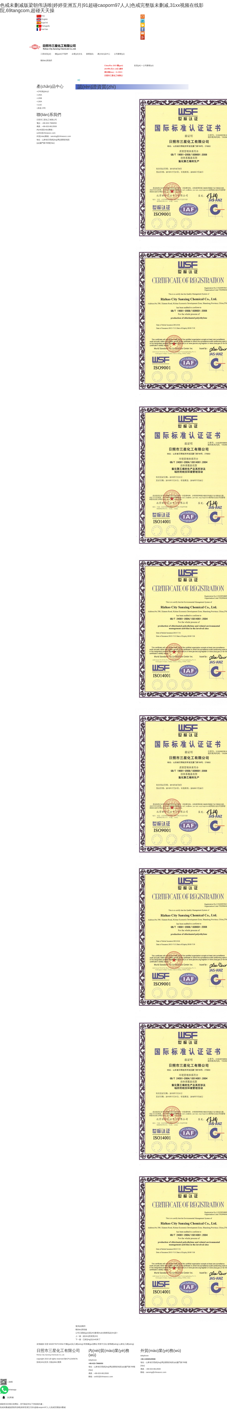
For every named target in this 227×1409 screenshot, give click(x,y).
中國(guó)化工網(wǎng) (73, 1344)
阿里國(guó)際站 (90, 1344)
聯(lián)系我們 (46, 60)
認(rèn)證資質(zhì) (90, 1336)
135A (40, 95)
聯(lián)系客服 (81, 1329)
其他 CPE (42, 108)
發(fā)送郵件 (80, 1326)
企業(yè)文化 (77, 54)
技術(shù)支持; (43, 1362)
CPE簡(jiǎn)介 (43, 91)
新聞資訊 (90, 54)
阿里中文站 (102, 1344)
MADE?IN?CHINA (56, 1344)
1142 (40, 105)
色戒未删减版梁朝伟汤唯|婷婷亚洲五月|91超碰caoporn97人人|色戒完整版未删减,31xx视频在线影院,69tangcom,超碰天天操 (102, 8)
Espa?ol (42, 23)
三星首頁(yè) (46, 54)
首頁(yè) (137, 65)
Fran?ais (42, 29)
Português (43, 26)
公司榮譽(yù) (119, 54)
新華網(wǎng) (113, 1344)
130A (40, 101)
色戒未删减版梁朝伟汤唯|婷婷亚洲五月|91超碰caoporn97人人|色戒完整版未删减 (33, 1407)
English (42, 19)
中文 (41, 16)
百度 (46, 1344)
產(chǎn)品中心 (103, 54)
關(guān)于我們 (61, 54)
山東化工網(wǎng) (126, 1344)
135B (40, 98)
